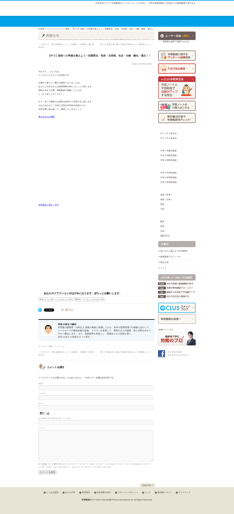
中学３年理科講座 (168, 182)
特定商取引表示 (104, 492)
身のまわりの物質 (46, 117)
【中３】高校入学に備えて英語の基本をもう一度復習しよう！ (126, 44)
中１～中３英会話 (168, 138)
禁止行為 (164, 262)
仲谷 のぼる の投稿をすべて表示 (75, 337)
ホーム (47, 21)
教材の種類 (113, 21)
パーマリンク (59, 346)
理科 (67, 29)
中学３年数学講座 (168, 160)
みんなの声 (165, 11)
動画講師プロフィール (170, 256)
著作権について (164, 492)
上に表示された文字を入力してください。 (56, 418)
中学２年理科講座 (168, 177)
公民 (162, 209)
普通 (78, 299)
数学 (162, 221)
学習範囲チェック (177, 118)
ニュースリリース (55, 29)
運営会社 (165, 21)
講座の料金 (90, 21)
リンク (163, 268)
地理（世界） (166, 195)
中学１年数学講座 (168, 151)
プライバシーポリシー (128, 492)
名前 (40, 383)
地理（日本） (166, 199)
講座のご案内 (67, 21)
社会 (162, 231)
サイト (41, 403)
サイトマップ (129, 11)
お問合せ (185, 21)
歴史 (162, 204)
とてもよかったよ (64, 299)
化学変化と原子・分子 (48, 205)
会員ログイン (185, 11)
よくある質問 (147, 11)
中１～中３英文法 (168, 133)
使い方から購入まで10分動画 (173, 251)
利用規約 (86, 492)
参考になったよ (46, 299)
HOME (41, 29)
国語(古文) (165, 235)
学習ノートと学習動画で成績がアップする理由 (177, 87)
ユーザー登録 (177, 35)
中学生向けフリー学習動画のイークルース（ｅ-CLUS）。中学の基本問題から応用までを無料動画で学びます (145, 3)
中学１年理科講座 (168, 173)
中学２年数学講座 (168, 155)
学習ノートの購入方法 (177, 106)
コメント (42, 428)
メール (41, 393)
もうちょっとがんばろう (94, 299)
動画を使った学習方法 (140, 21)
